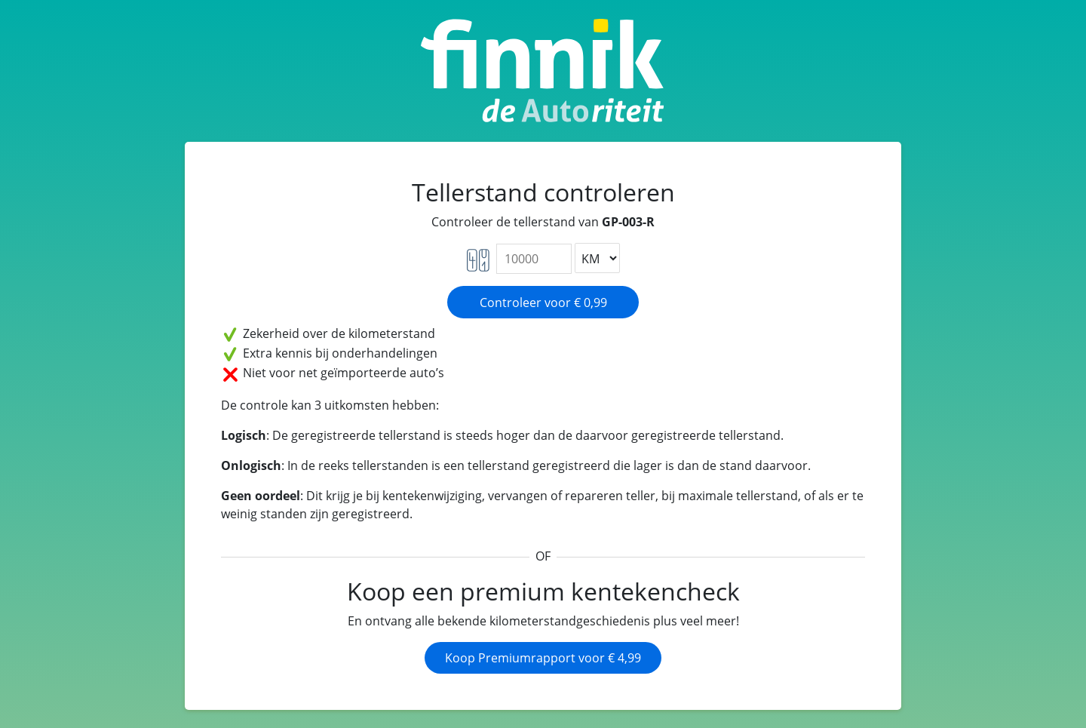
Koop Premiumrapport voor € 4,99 (543, 658)
